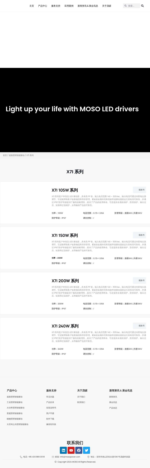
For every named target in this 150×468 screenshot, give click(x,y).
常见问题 (50, 396)
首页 (5, 155)
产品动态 (113, 407)
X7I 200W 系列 (65, 280)
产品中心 (42, 5)
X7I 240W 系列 (65, 326)
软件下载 (50, 418)
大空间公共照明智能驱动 (17, 424)
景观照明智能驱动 (14, 413)
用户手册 (50, 413)
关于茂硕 (106, 5)
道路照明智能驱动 (17, 155)
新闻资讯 (113, 396)
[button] (139, 190)
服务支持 (55, 5)
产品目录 (50, 402)
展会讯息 (113, 402)
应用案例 (68, 5)
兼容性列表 (51, 424)
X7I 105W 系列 (65, 190)
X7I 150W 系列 (65, 235)
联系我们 (81, 402)
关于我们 (81, 396)
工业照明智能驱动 (14, 402)
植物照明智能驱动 (14, 418)
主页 (31, 5)
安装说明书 (51, 407)
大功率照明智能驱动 (15, 407)
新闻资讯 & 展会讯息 (88, 5)
